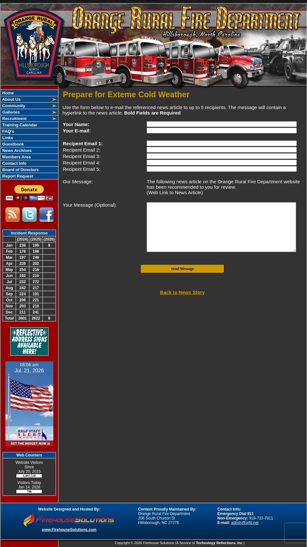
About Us (11, 99)
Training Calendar (19, 125)
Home (7, 93)
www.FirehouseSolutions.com (69, 529)
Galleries (10, 112)
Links (7, 137)
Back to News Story (182, 292)
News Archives (16, 150)
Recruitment (14, 118)
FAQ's (7, 131)
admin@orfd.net (245, 522)
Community (13, 105)
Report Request (17, 176)
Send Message (182, 268)
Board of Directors (20, 169)
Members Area (16, 157)
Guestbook (12, 144)
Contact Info (14, 163)
